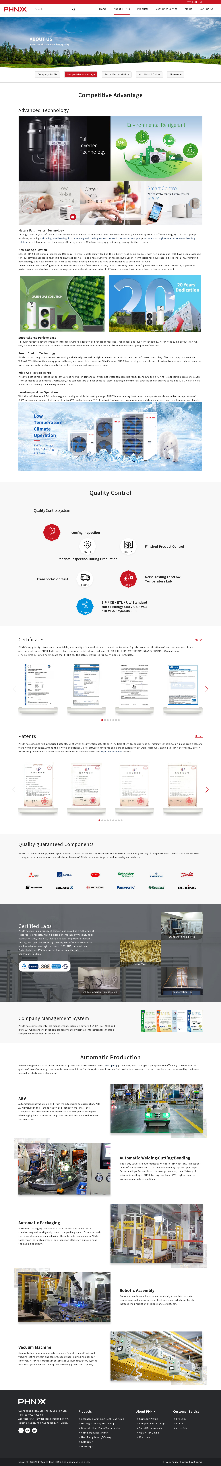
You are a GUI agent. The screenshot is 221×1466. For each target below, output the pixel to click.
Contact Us (206, 9)
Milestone (143, 1437)
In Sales (179, 1423)
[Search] (74, 9)
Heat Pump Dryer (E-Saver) (94, 1437)
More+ (199, 639)
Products (143, 9)
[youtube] (27, 1430)
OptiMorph (85, 1446)
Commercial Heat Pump (93, 1433)
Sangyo (198, 1462)
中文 (189, 2)
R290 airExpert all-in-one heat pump (83, 258)
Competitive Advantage (150, 1423)
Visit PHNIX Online (147, 1433)
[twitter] (34, 1430)
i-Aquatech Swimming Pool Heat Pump (101, 1419)
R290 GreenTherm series (134, 258)
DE (201, 2)
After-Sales (181, 1428)
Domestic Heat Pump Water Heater (99, 1428)
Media (188, 9)
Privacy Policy (170, 1462)
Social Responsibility (149, 1428)
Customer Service (166, 9)
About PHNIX (122, 9)
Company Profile (147, 1419)
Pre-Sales (180, 1419)
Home (102, 9)
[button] (102, 720)
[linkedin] (21, 1430)
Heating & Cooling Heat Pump (96, 1423)
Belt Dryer (85, 1442)
